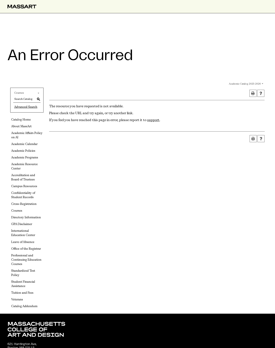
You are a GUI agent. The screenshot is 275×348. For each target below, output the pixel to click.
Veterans (17, 299)
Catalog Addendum (24, 306)
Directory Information (26, 217)
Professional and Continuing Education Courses (26, 260)
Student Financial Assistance (23, 284)
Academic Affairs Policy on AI (27, 135)
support (153, 120)
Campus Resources (24, 186)
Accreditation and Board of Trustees (23, 177)
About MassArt (21, 126)
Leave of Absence (22, 242)
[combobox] (227, 83)
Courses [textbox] (19, 93)
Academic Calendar (24, 144)
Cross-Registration (24, 204)
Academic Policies (23, 150)
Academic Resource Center (24, 166)
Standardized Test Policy (23, 273)
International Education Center (23, 233)
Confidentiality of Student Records (23, 195)
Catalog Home (21, 119)
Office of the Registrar (26, 248)
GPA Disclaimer (21, 224)
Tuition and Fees (22, 292)
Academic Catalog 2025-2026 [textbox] (245, 84)
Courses (16, 210)
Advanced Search (25, 107)
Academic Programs (24, 157)
